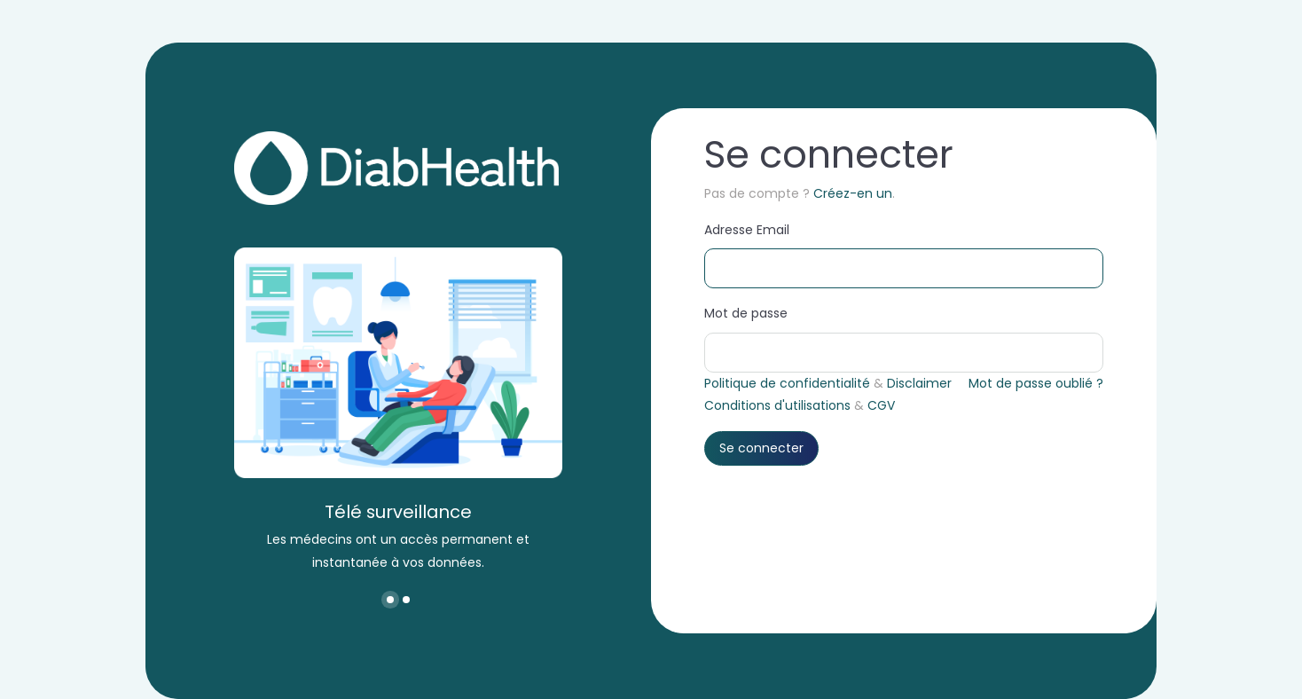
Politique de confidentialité (787, 383)
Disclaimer (919, 383)
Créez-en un (852, 193)
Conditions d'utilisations (777, 405)
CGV (881, 405)
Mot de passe (746, 313)
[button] (390, 599)
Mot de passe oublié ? (1036, 383)
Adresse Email (746, 230)
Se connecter (761, 448)
